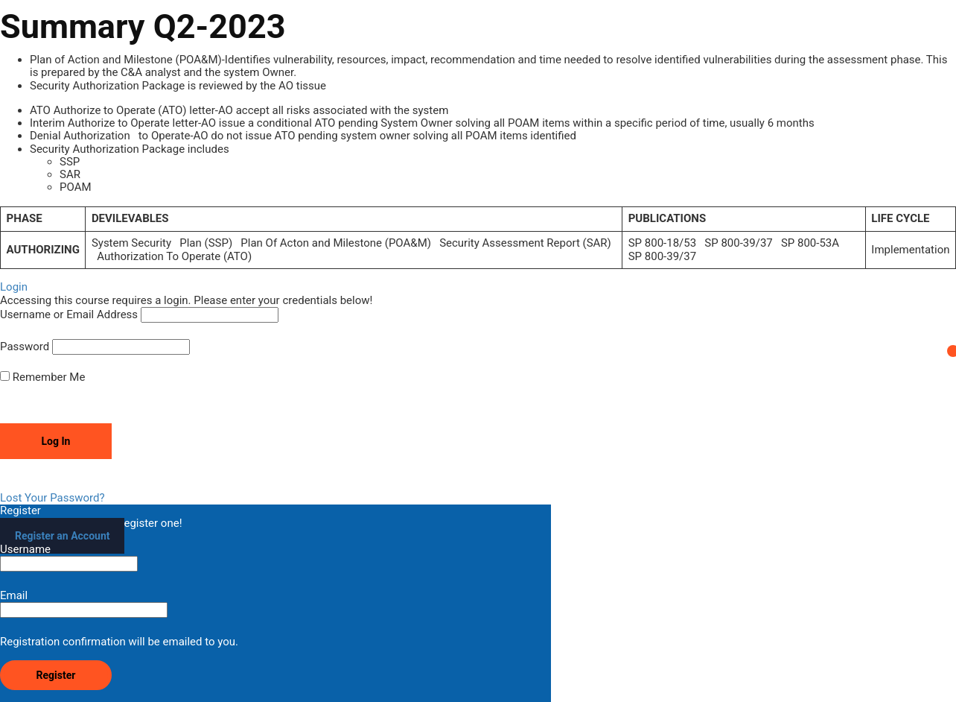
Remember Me (42, 377)
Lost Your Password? (52, 498)
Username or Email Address (69, 315)
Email (84, 603)
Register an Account (62, 536)
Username (69, 557)
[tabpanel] (478, 161)
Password (24, 347)
